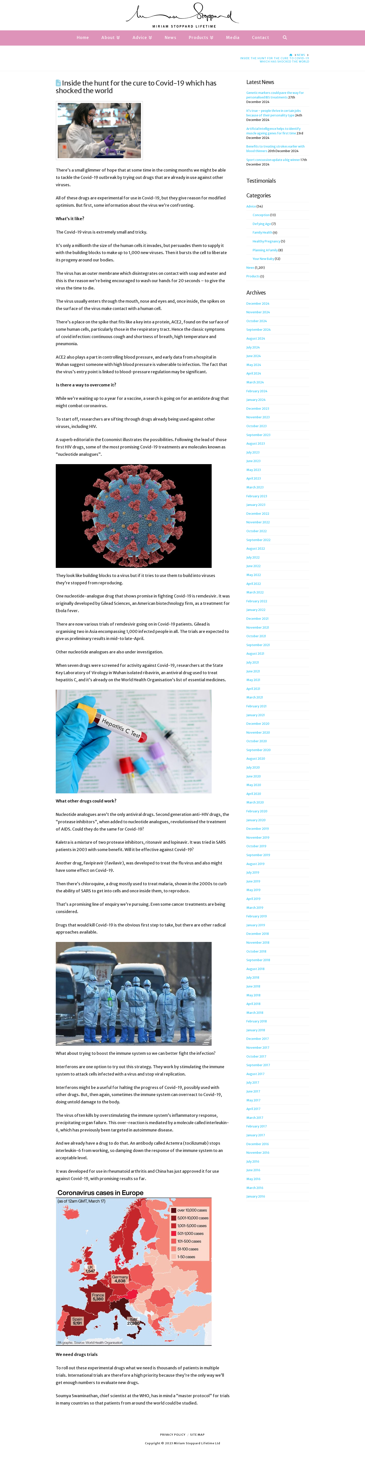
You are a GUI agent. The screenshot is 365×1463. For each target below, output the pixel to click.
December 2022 (257, 514)
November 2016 (257, 1153)
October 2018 (256, 951)
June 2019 (253, 881)
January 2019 (255, 925)
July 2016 (252, 1161)
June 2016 (253, 1170)
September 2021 (258, 645)
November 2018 (257, 942)
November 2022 (258, 522)
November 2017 (257, 1047)
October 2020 (256, 741)
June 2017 (253, 1091)
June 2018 (253, 986)
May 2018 (253, 995)
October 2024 (256, 321)
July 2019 (252, 872)
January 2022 (255, 610)
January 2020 (256, 820)
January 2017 (255, 1135)
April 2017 (253, 1109)
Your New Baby (263, 259)
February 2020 (256, 811)
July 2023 (253, 452)
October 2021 (256, 636)
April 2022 (253, 584)
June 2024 (253, 356)
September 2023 (258, 435)
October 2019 (256, 846)
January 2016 (255, 1196)
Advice (251, 206)
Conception (261, 215)
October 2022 (256, 531)
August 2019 (255, 864)
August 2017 (255, 1074)
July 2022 (253, 557)
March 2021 (254, 697)
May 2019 (253, 890)
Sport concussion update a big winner (273, 160)
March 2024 (255, 382)
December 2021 (257, 619)
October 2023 (256, 426)
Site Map (197, 1434)
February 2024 (256, 391)
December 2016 (257, 1144)
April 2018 (253, 1004)
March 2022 (255, 592)
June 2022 (253, 566)
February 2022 (256, 601)
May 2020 (253, 785)
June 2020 (253, 776)
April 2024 (253, 373)
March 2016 (254, 1188)
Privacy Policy (173, 1434)
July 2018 (252, 977)
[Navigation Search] (285, 38)
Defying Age (262, 224)
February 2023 (256, 496)
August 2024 (255, 338)
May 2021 (253, 680)
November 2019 (257, 837)
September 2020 (258, 750)
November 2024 (258, 312)
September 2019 (258, 855)
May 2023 (253, 470)
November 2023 (258, 417)
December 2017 (257, 1039)
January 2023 (255, 505)
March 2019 (254, 908)
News (250, 268)
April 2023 (253, 478)
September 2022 (258, 540)
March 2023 (255, 487)
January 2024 (256, 400)
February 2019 (256, 916)
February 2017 (256, 1126)
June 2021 (253, 671)
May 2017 (253, 1100)
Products (253, 276)
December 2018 (257, 934)
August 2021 (255, 653)
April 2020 (253, 794)
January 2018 (255, 1030)
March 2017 (254, 1118)
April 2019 (253, 899)
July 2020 (253, 767)
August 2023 (255, 443)
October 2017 (256, 1056)
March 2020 (255, 802)
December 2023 (257, 408)
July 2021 (252, 662)
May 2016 (253, 1179)
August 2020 (255, 758)
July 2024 (253, 347)
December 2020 (257, 724)
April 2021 (253, 689)
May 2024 (253, 365)
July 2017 (252, 1082)
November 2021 (257, 627)
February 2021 (256, 706)
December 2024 (257, 303)
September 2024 (258, 330)
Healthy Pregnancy (266, 241)
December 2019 (257, 829)
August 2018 (255, 969)
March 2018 (254, 1013)
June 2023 (253, 461)
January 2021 (255, 715)
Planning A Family (265, 250)
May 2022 (253, 575)
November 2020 (258, 732)
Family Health (262, 232)
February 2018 (256, 1021)
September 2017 (258, 1065)
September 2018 (258, 960)
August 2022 (255, 548)
